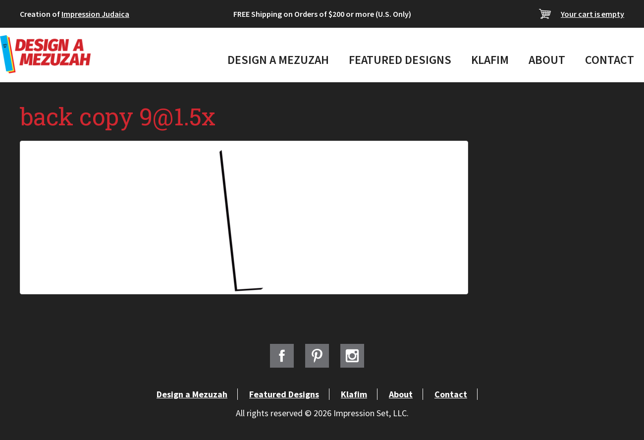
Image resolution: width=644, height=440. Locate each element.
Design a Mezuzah (278, 59)
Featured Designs (400, 59)
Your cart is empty (592, 14)
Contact (609, 59)
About (547, 59)
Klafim (490, 59)
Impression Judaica (95, 14)
